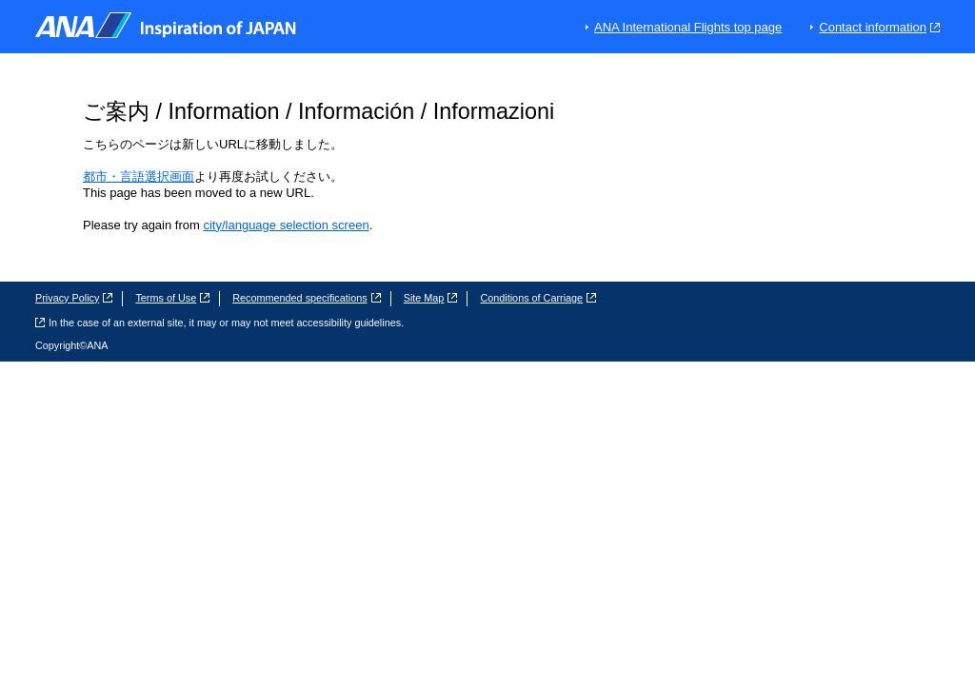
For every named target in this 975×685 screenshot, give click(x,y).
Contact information (879, 27)
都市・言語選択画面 (138, 176)
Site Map (431, 297)
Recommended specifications (306, 297)
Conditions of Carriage (538, 297)
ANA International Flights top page (688, 27)
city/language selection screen (285, 225)
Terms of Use (172, 297)
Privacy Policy (73, 297)
